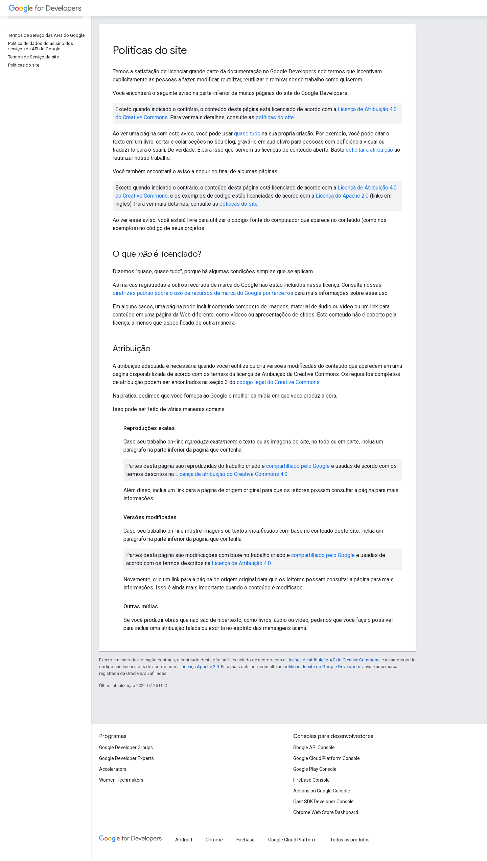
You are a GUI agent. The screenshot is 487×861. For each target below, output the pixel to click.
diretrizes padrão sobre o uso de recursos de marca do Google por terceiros (203, 293)
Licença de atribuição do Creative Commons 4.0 (231, 474)
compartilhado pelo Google (298, 466)
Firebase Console (311, 780)
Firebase (245, 839)
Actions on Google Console (321, 790)
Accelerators (112, 769)
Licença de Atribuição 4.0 (241, 563)
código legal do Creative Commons (278, 382)
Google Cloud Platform (292, 839)
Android (183, 839)
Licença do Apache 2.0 (342, 196)
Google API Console (314, 747)
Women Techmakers (121, 780)
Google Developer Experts (126, 758)
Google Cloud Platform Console (326, 758)
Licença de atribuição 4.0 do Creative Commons (332, 659)
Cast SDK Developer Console (323, 801)
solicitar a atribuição (369, 150)
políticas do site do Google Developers (321, 666)
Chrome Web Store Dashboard (325, 812)
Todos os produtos (350, 839)
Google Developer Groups (126, 747)
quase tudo (247, 133)
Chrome (214, 839)
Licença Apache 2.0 (200, 666)
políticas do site (275, 117)
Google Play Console (315, 769)
